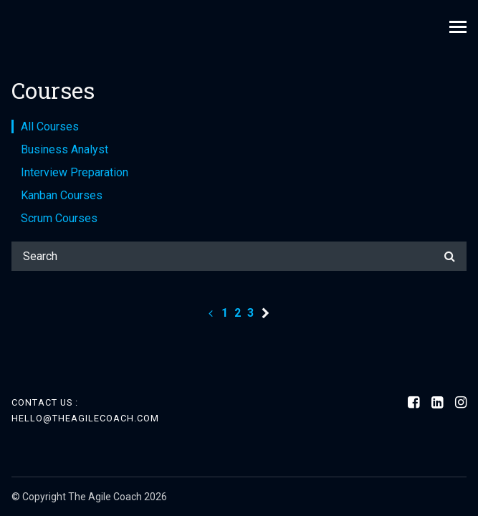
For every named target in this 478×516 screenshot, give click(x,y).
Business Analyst (64, 149)
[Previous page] (210, 313)
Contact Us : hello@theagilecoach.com (85, 410)
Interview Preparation (74, 172)
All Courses (50, 126)
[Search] (239, 256)
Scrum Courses (59, 218)
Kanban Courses (61, 195)
